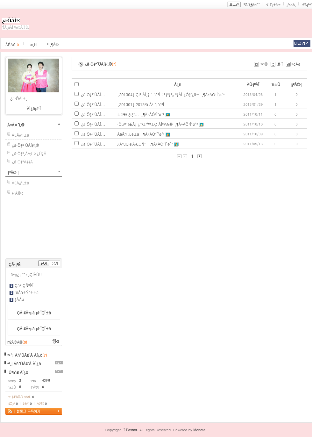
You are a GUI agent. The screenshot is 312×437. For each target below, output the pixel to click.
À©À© (19, 342)
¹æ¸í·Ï (33, 44)
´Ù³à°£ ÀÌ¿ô (17, 372)
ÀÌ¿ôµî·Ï (34, 108)
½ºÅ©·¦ (12, 172)
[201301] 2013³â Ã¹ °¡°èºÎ (140, 104)
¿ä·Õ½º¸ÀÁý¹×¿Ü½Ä (29, 153)
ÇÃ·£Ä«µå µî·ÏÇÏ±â (34, 312)
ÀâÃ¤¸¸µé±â (128, 134)
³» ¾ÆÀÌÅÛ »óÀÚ (21, 396)
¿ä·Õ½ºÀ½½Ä (22, 161)
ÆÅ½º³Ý (306, 4)
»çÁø (296, 64)
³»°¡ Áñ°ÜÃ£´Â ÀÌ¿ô (24, 355)
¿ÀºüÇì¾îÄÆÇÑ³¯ (132, 144)
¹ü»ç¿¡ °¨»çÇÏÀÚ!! (25, 274)
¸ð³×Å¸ (291, 4)
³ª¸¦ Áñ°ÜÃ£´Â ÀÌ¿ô (24, 363)
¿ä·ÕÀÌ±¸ (18, 98)
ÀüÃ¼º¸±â (20, 135)
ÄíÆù (41, 403)
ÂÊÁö (12, 44)
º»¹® (263, 64)
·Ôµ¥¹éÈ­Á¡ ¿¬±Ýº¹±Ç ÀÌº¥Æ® (145, 124)
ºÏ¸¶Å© (53, 44)
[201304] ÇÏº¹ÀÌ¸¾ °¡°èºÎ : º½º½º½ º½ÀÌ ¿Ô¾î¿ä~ (158, 94)
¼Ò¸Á (13, 403)
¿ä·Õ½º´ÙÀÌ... (93, 94)
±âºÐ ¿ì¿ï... (128, 114)
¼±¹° (27, 403)
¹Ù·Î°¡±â (271, 4)
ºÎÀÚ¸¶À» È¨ (252, 4)
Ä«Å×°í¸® (15, 124)
